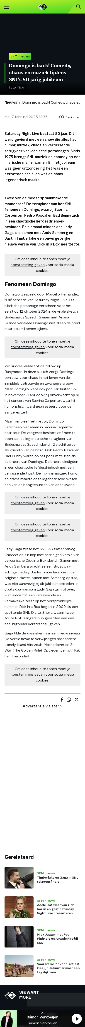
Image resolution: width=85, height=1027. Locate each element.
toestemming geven (28, 265)
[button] (76, 1018)
